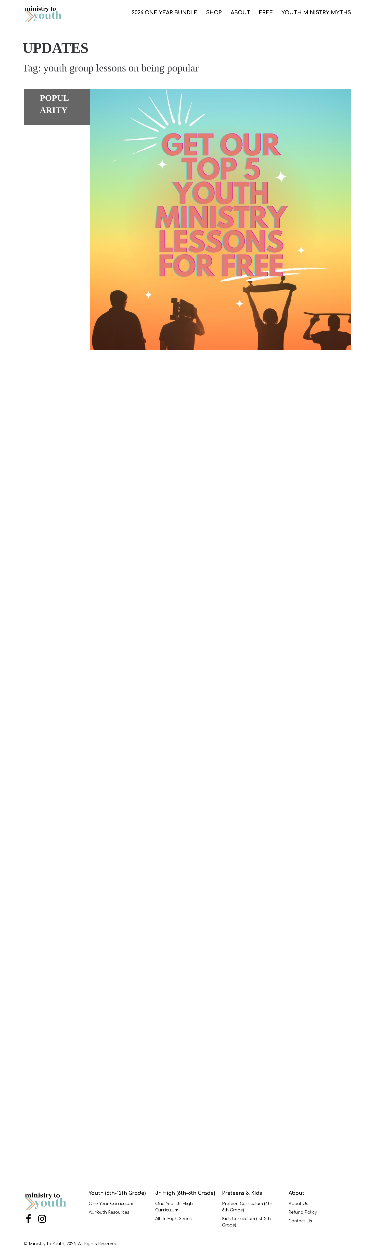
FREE (266, 13)
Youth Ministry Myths (316, 13)
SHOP (214, 13)
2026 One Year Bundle (164, 13)
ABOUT (240, 13)
